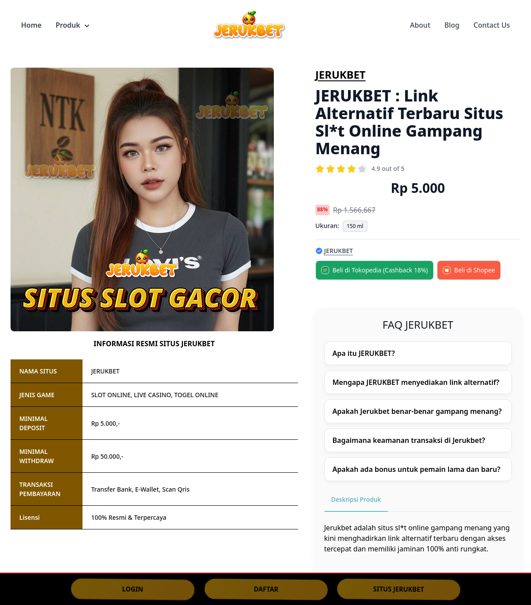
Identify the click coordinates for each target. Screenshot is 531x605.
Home (31, 25)
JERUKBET (341, 74)
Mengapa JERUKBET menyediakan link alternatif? (416, 382)
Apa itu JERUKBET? (364, 353)
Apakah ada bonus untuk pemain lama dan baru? (417, 469)
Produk (72, 25)
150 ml (355, 226)
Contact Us (492, 25)
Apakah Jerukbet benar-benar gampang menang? (417, 411)
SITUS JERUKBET (398, 589)
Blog (452, 25)
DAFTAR (266, 588)
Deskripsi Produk (356, 499)
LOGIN (132, 588)
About (420, 25)
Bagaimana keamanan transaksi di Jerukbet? (409, 440)
